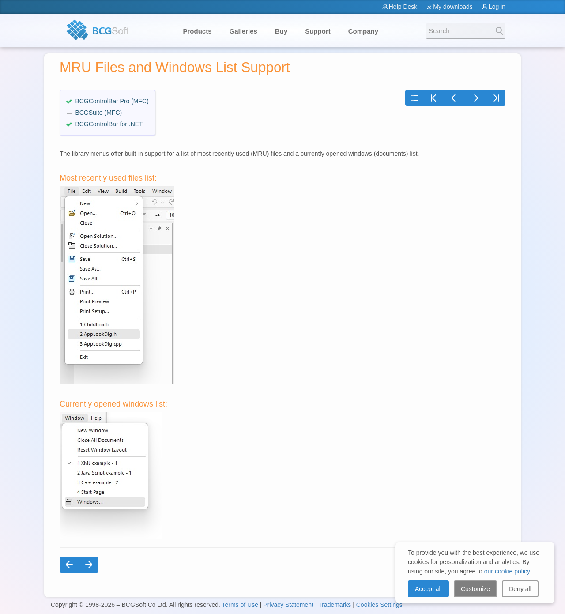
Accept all (428, 588)
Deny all (520, 588)
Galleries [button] (243, 31)
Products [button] (197, 31)
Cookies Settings (379, 604)
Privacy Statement (288, 604)
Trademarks (334, 604)
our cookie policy (507, 571)
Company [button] (363, 31)
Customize (475, 588)
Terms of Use (240, 604)
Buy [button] (281, 31)
